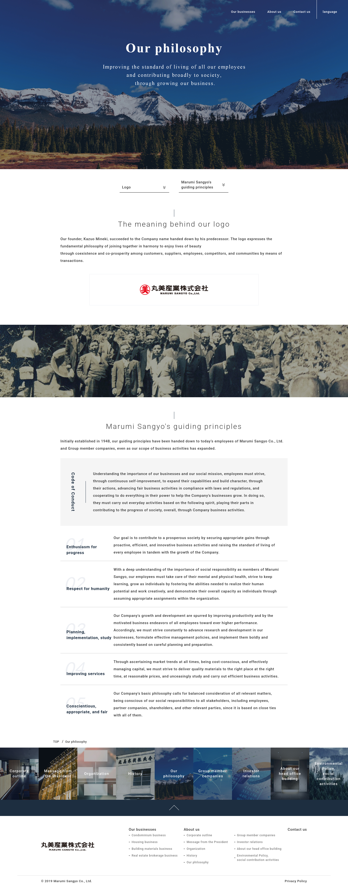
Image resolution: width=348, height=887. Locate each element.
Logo (126, 187)
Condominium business (149, 835)
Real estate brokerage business (155, 855)
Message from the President (207, 842)
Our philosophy (198, 862)
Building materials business (152, 849)
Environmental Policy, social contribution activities (258, 858)
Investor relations (250, 842)
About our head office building (259, 849)
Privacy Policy (296, 881)
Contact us (301, 12)
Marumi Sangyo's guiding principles (197, 184)
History (192, 855)
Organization (196, 849)
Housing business (145, 842)
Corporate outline (199, 835)
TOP (56, 741)
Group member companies (256, 835)
